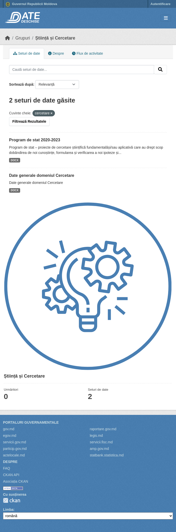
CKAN (11, 500)
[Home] (7, 38)
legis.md (96, 436)
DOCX (14, 160)
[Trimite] (160, 69)
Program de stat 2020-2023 (34, 140)
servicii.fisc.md (101, 442)
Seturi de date (26, 53)
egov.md (9, 436)
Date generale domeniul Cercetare (41, 175)
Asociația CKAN (15, 481)
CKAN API (11, 475)
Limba (8, 510)
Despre (56, 53)
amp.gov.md (99, 449)
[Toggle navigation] (166, 18)
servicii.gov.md (14, 442)
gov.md (8, 429)
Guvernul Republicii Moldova (31, 4)
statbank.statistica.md (107, 455)
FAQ (6, 468)
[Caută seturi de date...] (81, 69)
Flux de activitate (87, 53)
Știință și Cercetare (55, 38)
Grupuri (22, 38)
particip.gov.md (15, 449)
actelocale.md (14, 455)
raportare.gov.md (103, 429)
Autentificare (160, 4)
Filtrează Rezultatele (29, 121)
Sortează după (21, 84)
